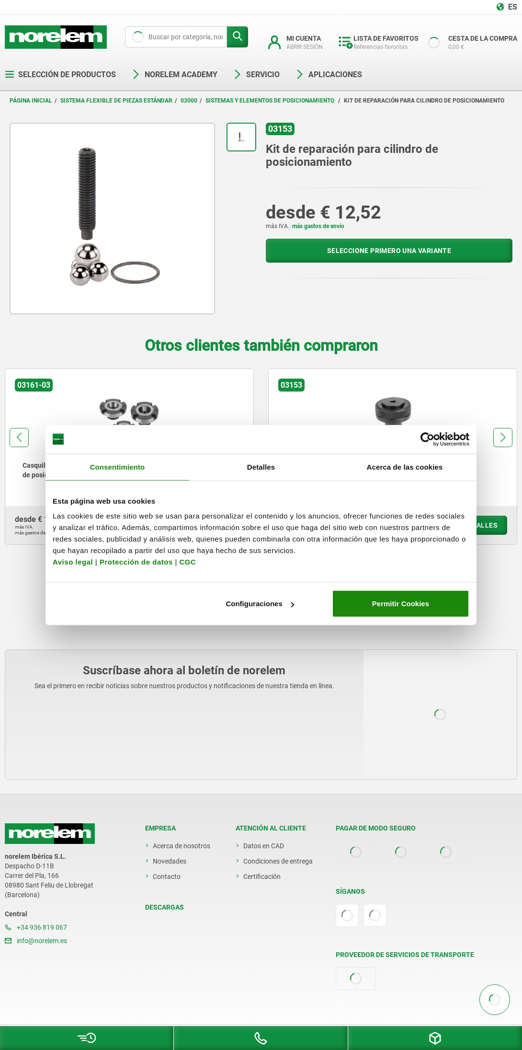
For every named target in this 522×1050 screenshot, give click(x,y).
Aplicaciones (328, 74)
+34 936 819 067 (36, 927)
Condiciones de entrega (278, 861)
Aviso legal (73, 562)
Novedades (169, 861)
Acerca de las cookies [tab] (405, 466)
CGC (187, 562)
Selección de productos (60, 74)
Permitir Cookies (400, 604)
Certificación (262, 876)
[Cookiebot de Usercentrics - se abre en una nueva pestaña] (427, 439)
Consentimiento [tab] (117, 466)
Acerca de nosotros (181, 846)
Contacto (167, 876)
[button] (19, 437)
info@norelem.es (36, 941)
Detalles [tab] (261, 466)
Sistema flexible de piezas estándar (116, 100)
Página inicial (31, 101)
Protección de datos (136, 562)
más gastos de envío (318, 226)
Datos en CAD (263, 846)
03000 (189, 100)
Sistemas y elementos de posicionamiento (270, 100)
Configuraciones (260, 604)
